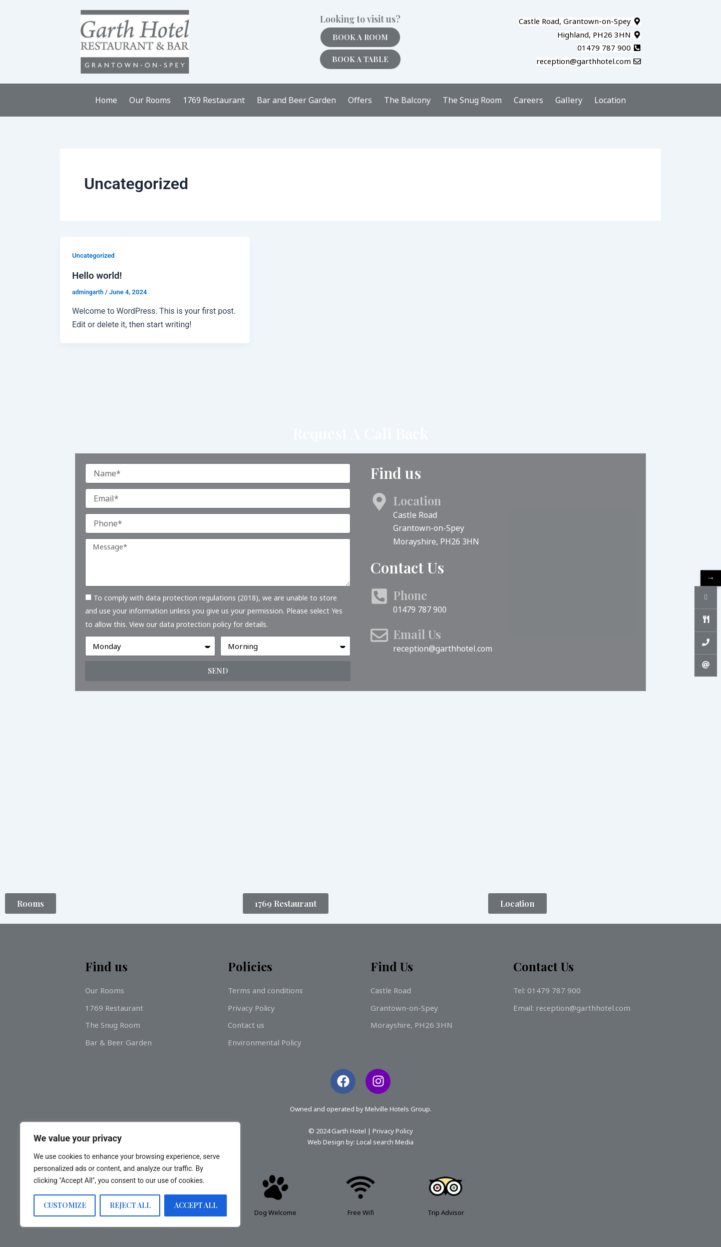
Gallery (568, 100)
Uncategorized (95, 255)
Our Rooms (150, 100)
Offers (360, 100)
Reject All (130, 1205)
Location (610, 100)
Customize (65, 1205)
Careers (528, 100)
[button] (580, 22)
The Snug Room (472, 100)
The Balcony (407, 100)
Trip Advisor (446, 1212)
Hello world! (99, 275)
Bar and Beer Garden (296, 100)
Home (106, 100)
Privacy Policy (393, 1130)
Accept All (195, 1205)
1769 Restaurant (214, 100)
